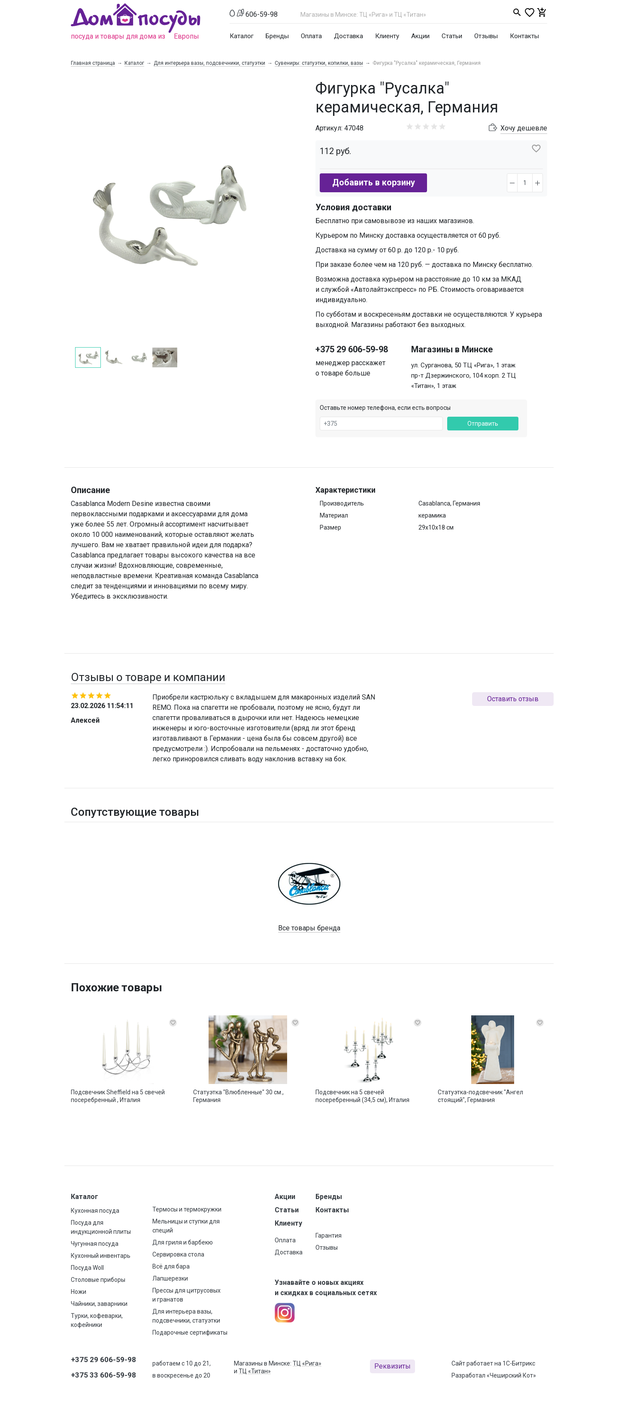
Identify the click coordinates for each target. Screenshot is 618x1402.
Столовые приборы (98, 1279)
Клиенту (387, 36)
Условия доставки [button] (353, 207)
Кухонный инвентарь (100, 1255)
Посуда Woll (87, 1267)
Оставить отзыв (513, 699)
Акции (420, 36)
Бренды (277, 36)
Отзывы (486, 36)
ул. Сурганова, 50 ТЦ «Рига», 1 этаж (463, 365)
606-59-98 (261, 14)
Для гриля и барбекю (182, 1242)
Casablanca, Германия (449, 503)
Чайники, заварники (99, 1303)
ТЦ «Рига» (307, 1363)
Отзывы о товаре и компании (148, 677)
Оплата (311, 36)
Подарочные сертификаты (189, 1332)
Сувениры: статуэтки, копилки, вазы (319, 63)
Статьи (452, 36)
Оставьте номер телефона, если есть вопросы (385, 407)
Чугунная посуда (94, 1243)
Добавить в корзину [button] (373, 182)
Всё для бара (171, 1266)
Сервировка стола (178, 1254)
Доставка (348, 36)
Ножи (78, 1291)
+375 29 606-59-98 (351, 349)
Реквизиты (392, 1366)
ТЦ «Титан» (255, 1371)
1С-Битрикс (519, 1363)
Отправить (482, 423)
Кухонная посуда (95, 1210)
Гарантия (328, 1235)
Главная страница (93, 63)
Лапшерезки (170, 1278)
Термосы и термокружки (186, 1209)
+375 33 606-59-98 (103, 1375)
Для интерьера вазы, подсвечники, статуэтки (209, 63)
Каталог (242, 36)
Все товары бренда (309, 928)
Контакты (524, 36)
